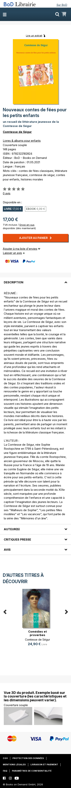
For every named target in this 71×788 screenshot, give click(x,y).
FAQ (5, 770)
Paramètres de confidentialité (31, 770)
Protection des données (28, 758)
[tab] (35, 280)
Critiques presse (17, 539)
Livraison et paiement (44, 764)
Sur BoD (61, 5)
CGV (5, 758)
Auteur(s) (12, 529)
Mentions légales (14, 764)
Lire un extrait (34, 35)
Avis (7, 549)
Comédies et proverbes (37, 633)
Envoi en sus (27, 224)
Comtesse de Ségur (17, 132)
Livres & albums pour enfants (22, 140)
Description (13, 282)
